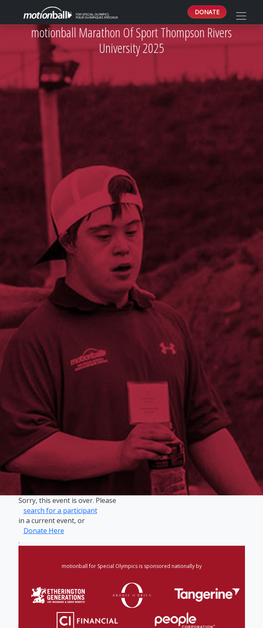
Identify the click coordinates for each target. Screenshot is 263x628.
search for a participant (60, 510)
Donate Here (43, 530)
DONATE (207, 12)
